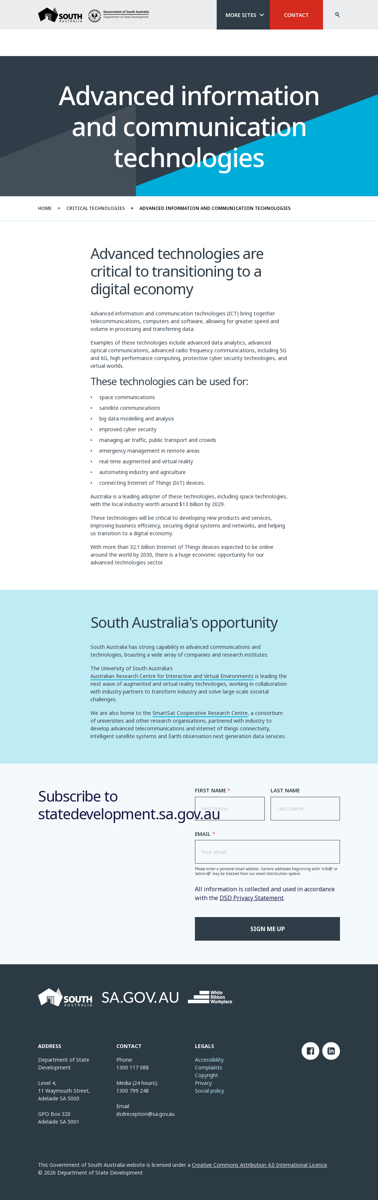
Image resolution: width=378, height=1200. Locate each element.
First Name (212, 790)
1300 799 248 (132, 1090)
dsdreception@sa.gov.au (145, 1113)
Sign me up (267, 929)
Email (205, 834)
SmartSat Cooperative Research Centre (200, 713)
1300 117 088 (132, 1067)
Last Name (285, 790)
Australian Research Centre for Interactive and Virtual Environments (172, 676)
